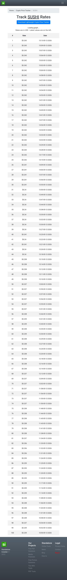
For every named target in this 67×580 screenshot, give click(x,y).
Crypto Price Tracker (23, 10)
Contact (58, 549)
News (44, 549)
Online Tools (46, 546)
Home (11, 10)
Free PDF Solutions (31, 550)
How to (44, 556)
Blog (43, 553)
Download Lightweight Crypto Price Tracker (33, 22)
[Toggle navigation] (62, 3)
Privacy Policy (60, 546)
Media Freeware (31, 555)
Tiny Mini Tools (31, 567)
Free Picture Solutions (32, 561)
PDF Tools (32, 571)
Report (57, 553)
